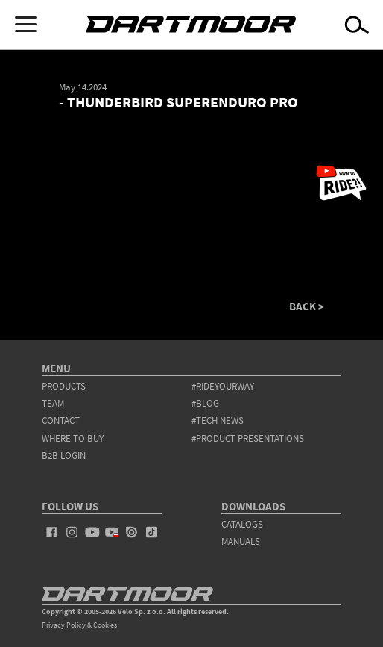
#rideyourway (223, 386)
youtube (92, 532)
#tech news (218, 420)
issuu (131, 532)
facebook (52, 532)
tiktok (152, 532)
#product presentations (248, 438)
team (53, 403)
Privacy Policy (64, 625)
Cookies (105, 625)
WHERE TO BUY (73, 438)
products (64, 386)
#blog (205, 403)
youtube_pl (112, 532)
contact (61, 420)
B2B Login (64, 455)
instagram (72, 532)
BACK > (306, 306)
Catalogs (242, 524)
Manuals (240, 541)
